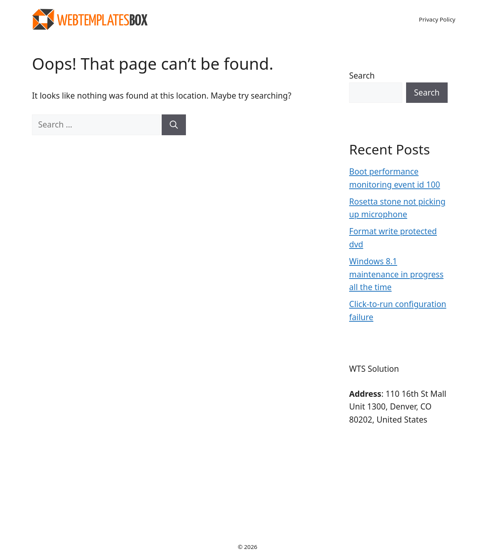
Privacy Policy (437, 19)
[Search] (174, 124)
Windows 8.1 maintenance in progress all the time (396, 274)
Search (362, 75)
